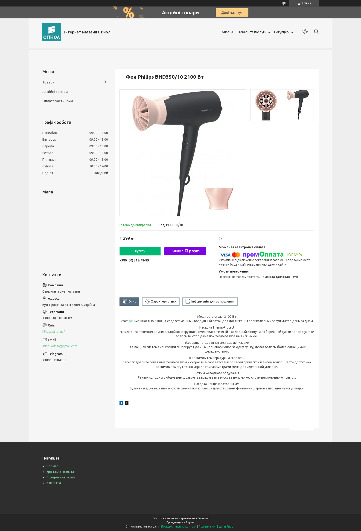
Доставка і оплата (60, 472)
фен (131, 321)
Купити (140, 251)
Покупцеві (281, 32)
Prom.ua (203, 518)
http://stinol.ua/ (53, 331)
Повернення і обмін (61, 477)
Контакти (54, 483)
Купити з (185, 251)
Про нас (52, 466)
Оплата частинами (57, 101)
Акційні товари (55, 92)
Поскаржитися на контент (179, 526)
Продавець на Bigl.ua (180, 522)
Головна (227, 32)
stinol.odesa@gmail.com (59, 346)
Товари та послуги (252, 32)
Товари (48, 82)
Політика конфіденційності (217, 526)
